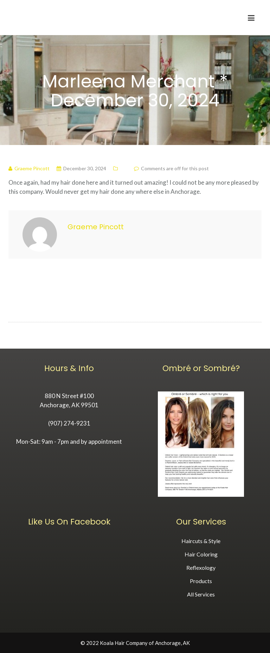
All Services (201, 594)
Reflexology (201, 567)
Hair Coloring (201, 554)
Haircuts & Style (200, 540)
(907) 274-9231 (69, 423)
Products (201, 581)
